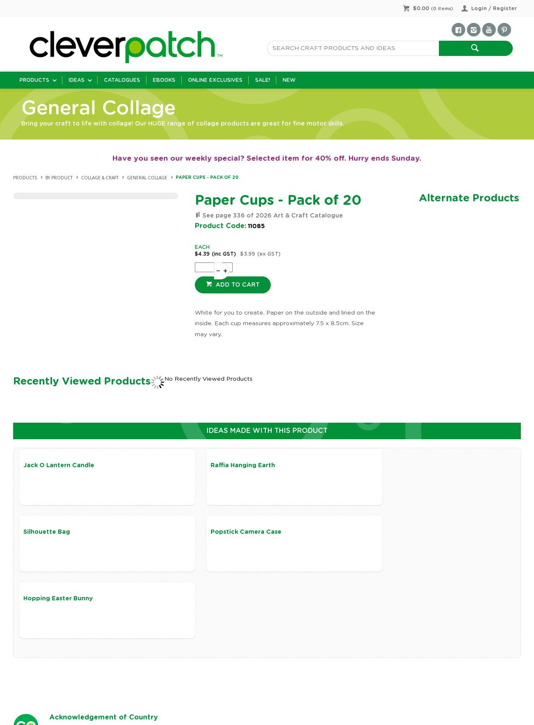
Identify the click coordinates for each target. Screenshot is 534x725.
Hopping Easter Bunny (225, 533)
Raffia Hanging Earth (223, 465)
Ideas (76, 80)
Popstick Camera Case (58, 533)
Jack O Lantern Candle (58, 465)
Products (34, 80)
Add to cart (237, 285)
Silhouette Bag (381, 465)
